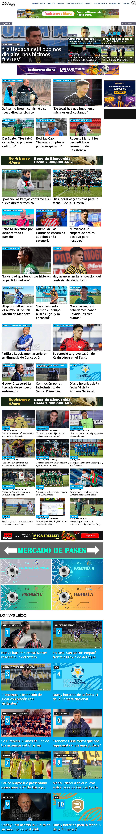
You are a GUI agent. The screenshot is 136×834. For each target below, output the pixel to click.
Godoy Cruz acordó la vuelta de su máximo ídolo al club (25, 827)
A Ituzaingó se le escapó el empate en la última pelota (51, 493)
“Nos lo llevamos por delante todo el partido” (17, 233)
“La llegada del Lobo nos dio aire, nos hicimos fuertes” (31, 54)
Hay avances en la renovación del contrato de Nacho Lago (77, 278)
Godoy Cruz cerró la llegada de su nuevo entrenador (16, 387)
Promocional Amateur (75, 3)
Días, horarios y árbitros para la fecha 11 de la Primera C (75, 201)
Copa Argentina (114, 3)
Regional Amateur (100, 3)
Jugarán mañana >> (128, 24)
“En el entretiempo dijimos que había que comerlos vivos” (50, 434)
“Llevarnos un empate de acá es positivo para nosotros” (82, 234)
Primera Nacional (38, 3)
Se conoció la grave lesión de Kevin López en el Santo (74, 355)
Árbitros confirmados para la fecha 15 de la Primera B (117, 58)
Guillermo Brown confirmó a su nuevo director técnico (24, 110)
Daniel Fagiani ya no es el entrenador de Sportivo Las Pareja (85, 522)
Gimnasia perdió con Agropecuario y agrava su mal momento (52, 464)
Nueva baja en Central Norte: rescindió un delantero (24, 655)
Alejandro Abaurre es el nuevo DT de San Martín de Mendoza (17, 310)
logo (8, 3)
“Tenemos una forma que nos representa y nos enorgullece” (77, 743)
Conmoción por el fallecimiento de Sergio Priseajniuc (49, 387)
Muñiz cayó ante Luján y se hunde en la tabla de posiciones (17, 522)
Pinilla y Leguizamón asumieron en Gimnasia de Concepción (25, 355)
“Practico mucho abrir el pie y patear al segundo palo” (86, 434)
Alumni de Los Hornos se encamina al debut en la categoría (50, 234)
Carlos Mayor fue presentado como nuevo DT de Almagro (24, 785)
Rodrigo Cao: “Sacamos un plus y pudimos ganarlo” (50, 142)
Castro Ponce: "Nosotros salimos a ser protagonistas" (84, 39)
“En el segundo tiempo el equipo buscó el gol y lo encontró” (48, 312)
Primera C (60, 3)
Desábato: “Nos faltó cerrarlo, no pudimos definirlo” (17, 142)
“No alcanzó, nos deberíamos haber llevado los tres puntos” (83, 312)
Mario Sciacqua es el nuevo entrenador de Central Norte (75, 785)
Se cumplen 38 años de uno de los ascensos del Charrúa (25, 743)
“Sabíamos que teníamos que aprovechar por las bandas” (15, 464)
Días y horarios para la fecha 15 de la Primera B (77, 827)
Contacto (126, 3)
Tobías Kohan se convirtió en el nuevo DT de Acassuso (84, 58)
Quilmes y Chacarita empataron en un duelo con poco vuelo (17, 493)
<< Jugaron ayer (6, 24)
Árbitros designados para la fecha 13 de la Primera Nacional (117, 41)
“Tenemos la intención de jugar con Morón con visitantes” (21, 698)
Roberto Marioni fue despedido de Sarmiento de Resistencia (84, 144)
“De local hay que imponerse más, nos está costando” (73, 110)
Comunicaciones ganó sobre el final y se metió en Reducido (18, 434)
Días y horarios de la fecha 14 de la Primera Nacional (84, 387)
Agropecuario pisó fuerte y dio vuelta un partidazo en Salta (84, 493)
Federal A (88, 3)
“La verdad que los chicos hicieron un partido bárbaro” (26, 278)
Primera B (51, 3)
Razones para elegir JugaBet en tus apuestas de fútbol (51, 522)
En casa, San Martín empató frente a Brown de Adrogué (74, 655)
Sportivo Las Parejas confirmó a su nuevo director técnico (26, 201)
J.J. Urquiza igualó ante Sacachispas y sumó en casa (86, 464)
